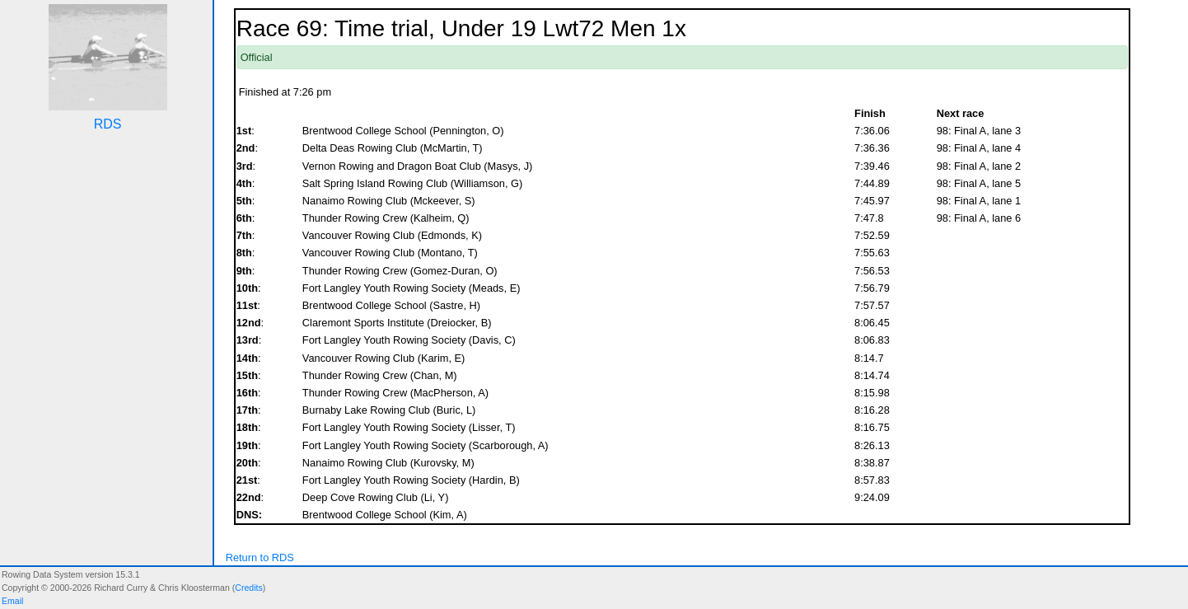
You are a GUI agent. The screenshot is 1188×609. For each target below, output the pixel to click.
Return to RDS (260, 557)
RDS (108, 124)
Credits (248, 588)
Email (12, 601)
